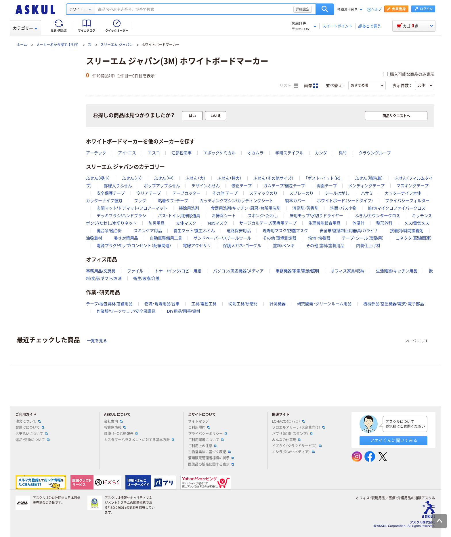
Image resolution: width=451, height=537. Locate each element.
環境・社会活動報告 (121, 434)
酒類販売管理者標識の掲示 (211, 458)
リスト (288, 86)
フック (140, 200)
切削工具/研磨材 (243, 303)
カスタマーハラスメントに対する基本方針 (139, 440)
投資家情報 (115, 428)
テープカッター (186, 193)
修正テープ (242, 185)
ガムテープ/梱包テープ (284, 185)
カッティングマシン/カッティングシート (236, 200)
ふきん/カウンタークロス (377, 215)
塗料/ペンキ (283, 245)
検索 (325, 9)
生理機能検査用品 (324, 223)
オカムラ (255, 153)
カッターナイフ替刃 (104, 200)
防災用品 (156, 223)
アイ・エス (127, 153)
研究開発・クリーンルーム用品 (324, 303)
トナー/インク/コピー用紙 (178, 271)
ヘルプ (376, 10)
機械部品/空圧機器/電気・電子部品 (393, 303)
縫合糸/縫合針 (109, 230)
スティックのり (263, 193)
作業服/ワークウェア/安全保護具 (126, 311)
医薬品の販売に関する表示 (211, 464)
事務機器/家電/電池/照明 (297, 271)
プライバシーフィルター (407, 200)
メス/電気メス (416, 223)
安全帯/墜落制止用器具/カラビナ (349, 230)
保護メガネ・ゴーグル (242, 245)
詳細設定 (302, 9)
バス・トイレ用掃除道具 (179, 215)
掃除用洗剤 (189, 208)
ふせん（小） (132, 178)
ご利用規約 (199, 428)
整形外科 (384, 223)
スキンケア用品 (148, 230)
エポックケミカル (219, 153)
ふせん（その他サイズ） (273, 178)
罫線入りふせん (118, 185)
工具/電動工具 (204, 303)
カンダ (321, 153)
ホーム (22, 45)
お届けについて (30, 428)
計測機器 (278, 303)
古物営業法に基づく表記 (209, 452)
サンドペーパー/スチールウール (222, 238)
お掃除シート (224, 215)
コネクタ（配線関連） (414, 238)
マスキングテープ (412, 185)
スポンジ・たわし (263, 215)
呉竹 (343, 153)
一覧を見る (97, 340)
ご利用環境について (206, 440)
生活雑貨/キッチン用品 (396, 271)
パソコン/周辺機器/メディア (238, 271)
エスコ (154, 153)
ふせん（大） (196, 178)
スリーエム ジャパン (116, 45)
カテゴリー (25, 28)
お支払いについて (32, 434)
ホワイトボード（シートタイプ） (345, 200)
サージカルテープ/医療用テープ (268, 223)
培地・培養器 (319, 238)
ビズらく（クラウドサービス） (297, 446)
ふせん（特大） (229, 178)
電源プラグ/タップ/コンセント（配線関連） (134, 245)
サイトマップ (198, 422)
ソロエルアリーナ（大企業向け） (298, 428)
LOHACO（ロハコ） (288, 422)
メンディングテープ (366, 185)
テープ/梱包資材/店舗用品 (109, 303)
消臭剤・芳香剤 (305, 208)
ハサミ (367, 193)
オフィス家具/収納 (347, 271)
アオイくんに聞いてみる (393, 440)
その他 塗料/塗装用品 (325, 245)
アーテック (96, 153)
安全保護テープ (111, 193)
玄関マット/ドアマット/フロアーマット (132, 208)
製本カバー (295, 200)
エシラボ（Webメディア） (293, 452)
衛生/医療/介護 (146, 278)
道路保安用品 (239, 230)
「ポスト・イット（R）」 (324, 178)
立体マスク (186, 223)
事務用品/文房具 (100, 271)
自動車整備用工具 (166, 238)
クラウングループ (375, 153)
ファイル (135, 271)
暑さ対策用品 (126, 238)
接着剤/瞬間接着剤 (406, 230)
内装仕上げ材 (368, 245)
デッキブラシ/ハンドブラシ (121, 215)
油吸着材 (94, 238)
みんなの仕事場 (286, 440)
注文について (28, 422)
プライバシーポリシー (207, 434)
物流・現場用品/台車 (162, 303)
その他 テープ (225, 193)
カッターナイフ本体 (403, 193)
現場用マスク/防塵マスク (285, 230)
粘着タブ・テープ (173, 200)
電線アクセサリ (197, 245)
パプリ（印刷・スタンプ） (292, 434)
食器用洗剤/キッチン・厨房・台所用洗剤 (245, 208)
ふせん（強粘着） (369, 178)
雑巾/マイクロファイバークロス (396, 208)
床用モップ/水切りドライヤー (316, 215)
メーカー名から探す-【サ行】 (57, 45)
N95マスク (218, 223)
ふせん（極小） (98, 178)
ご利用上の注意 (202, 446)
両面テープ (327, 185)
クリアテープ (149, 193)
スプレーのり (301, 193)
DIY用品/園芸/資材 (183, 311)
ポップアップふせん (162, 185)
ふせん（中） (164, 178)
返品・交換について (32, 440)
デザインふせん (206, 185)
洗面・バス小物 (343, 208)
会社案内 (113, 422)
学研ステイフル (289, 153)
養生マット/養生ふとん (194, 230)
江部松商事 (181, 153)
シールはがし (337, 193)
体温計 (358, 223)
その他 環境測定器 (279, 238)
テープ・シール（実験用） (363, 238)
